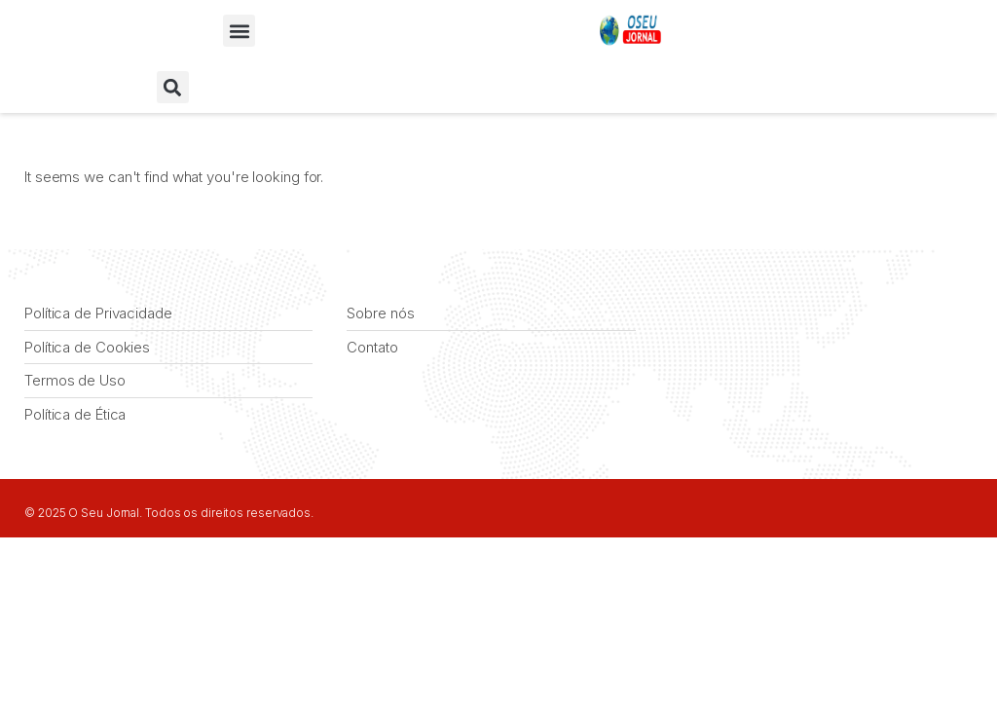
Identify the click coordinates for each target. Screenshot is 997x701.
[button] (239, 31)
